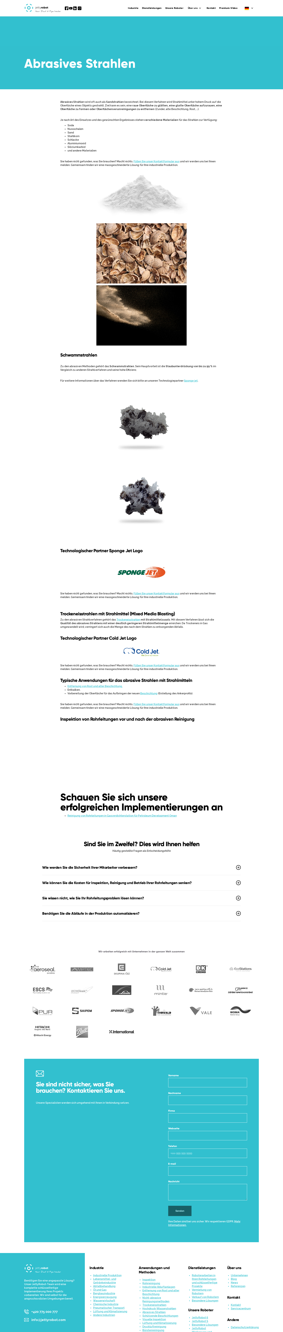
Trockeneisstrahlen (128, 619)
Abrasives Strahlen (154, 1312)
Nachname (174, 1093)
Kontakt (211, 8)
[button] (195, 8)
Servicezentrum (241, 1308)
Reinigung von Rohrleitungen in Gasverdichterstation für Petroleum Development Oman (122, 815)
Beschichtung (148, 693)
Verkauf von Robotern (205, 1297)
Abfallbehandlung (104, 1286)
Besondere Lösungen (205, 1300)
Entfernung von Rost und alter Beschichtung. (95, 686)
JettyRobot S (200, 1321)
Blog (234, 1279)
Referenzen (238, 1286)
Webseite (173, 1128)
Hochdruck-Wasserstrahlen (159, 1308)
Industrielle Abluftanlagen (158, 1286)
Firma (171, 1110)
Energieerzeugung (105, 1297)
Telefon (172, 1146)
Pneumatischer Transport (109, 1307)
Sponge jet (191, 380)
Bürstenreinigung (153, 1330)
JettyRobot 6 (200, 1317)
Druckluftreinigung (154, 1326)
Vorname (173, 1075)
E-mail (172, 1163)
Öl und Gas (99, 1289)
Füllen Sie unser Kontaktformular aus (156, 161)
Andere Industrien (104, 1315)
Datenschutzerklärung (245, 1327)
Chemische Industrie (105, 1304)
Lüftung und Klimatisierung (110, 1311)
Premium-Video (228, 8)
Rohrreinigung (151, 1283)
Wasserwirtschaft (104, 1300)
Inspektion (148, 1279)
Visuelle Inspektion (154, 1319)
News (234, 1282)
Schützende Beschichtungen (160, 1315)
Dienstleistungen (152, 8)
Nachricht (173, 1181)
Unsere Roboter (174, 8)
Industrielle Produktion (107, 1275)
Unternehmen (239, 1275)
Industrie (133, 8)
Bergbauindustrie (104, 1293)
